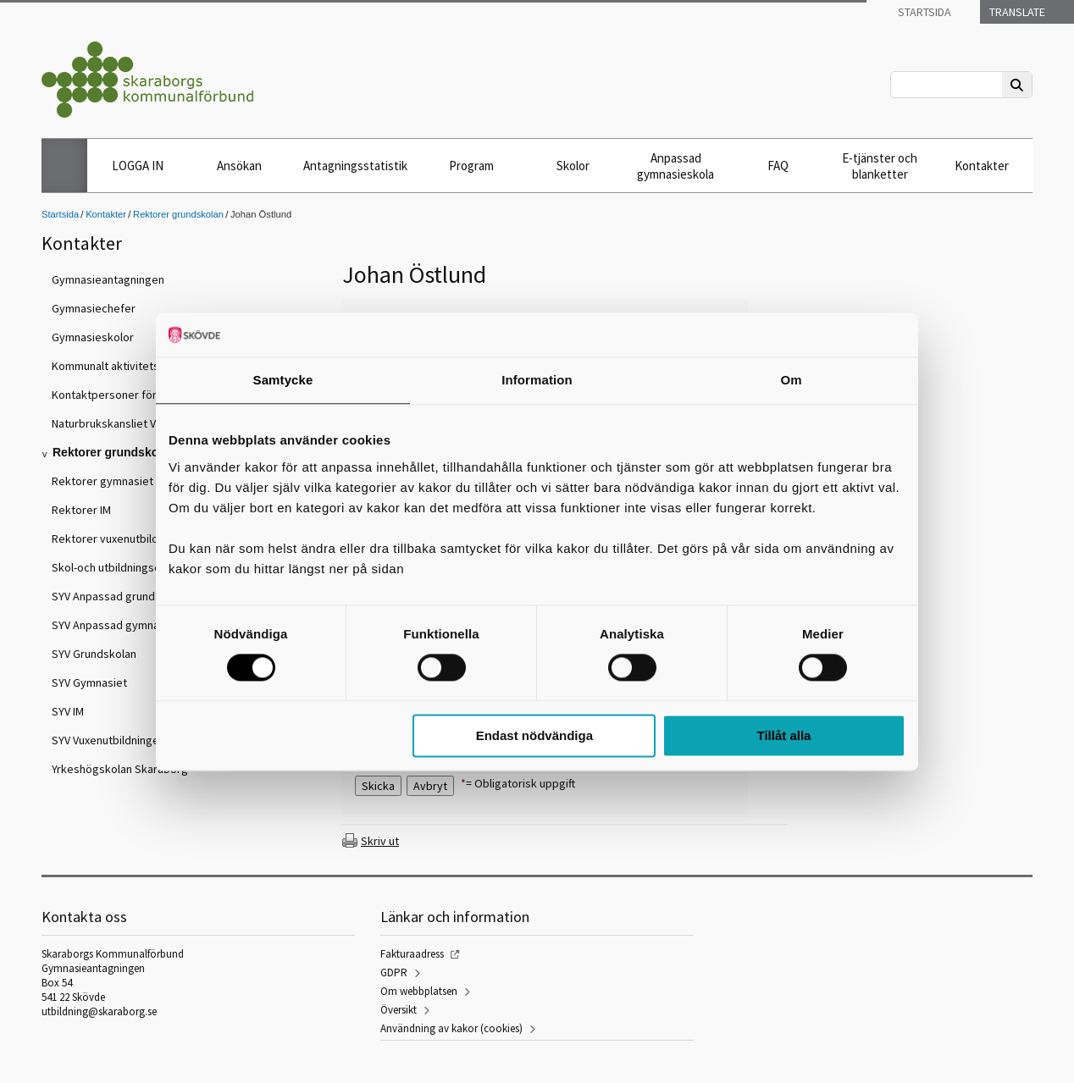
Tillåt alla (783, 735)
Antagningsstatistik (355, 165)
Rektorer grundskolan (178, 214)
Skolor (573, 165)
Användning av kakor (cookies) (451, 1028)
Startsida (923, 11)
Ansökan (239, 165)
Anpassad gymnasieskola (675, 166)
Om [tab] (790, 380)
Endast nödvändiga (534, 735)
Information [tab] (537, 380)
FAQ (778, 165)
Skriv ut (380, 840)
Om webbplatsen (418, 991)
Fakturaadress (412, 954)
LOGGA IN (137, 165)
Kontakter (982, 165)
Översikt (398, 1010)
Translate (1016, 11)
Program (471, 165)
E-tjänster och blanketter (879, 166)
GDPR (393, 972)
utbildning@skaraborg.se (99, 1011)
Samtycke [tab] (283, 380)
